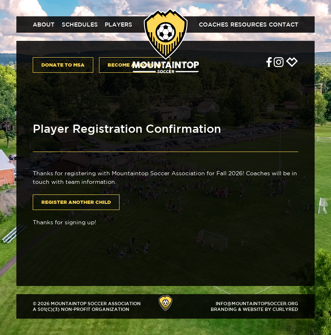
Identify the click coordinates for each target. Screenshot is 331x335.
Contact (283, 24)
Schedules (80, 24)
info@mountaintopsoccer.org (257, 303)
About (43, 24)
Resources (248, 24)
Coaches (213, 24)
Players (118, 24)
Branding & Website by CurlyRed (254, 309)
